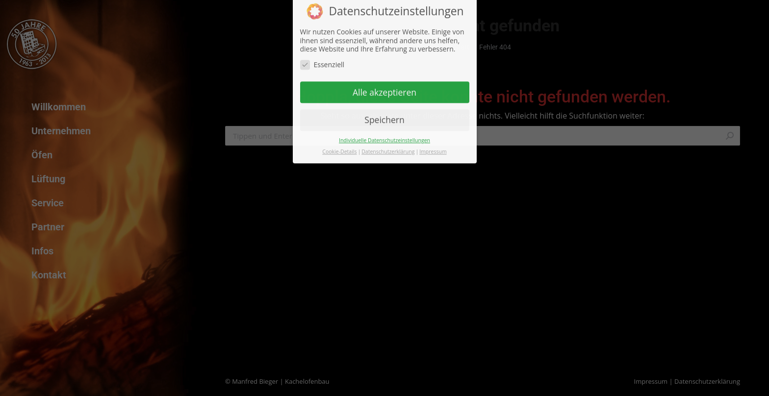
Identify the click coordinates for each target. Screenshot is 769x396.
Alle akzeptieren (384, 78)
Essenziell (322, 50)
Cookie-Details (339, 137)
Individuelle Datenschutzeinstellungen (384, 126)
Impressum (432, 137)
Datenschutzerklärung (387, 137)
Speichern (384, 106)
